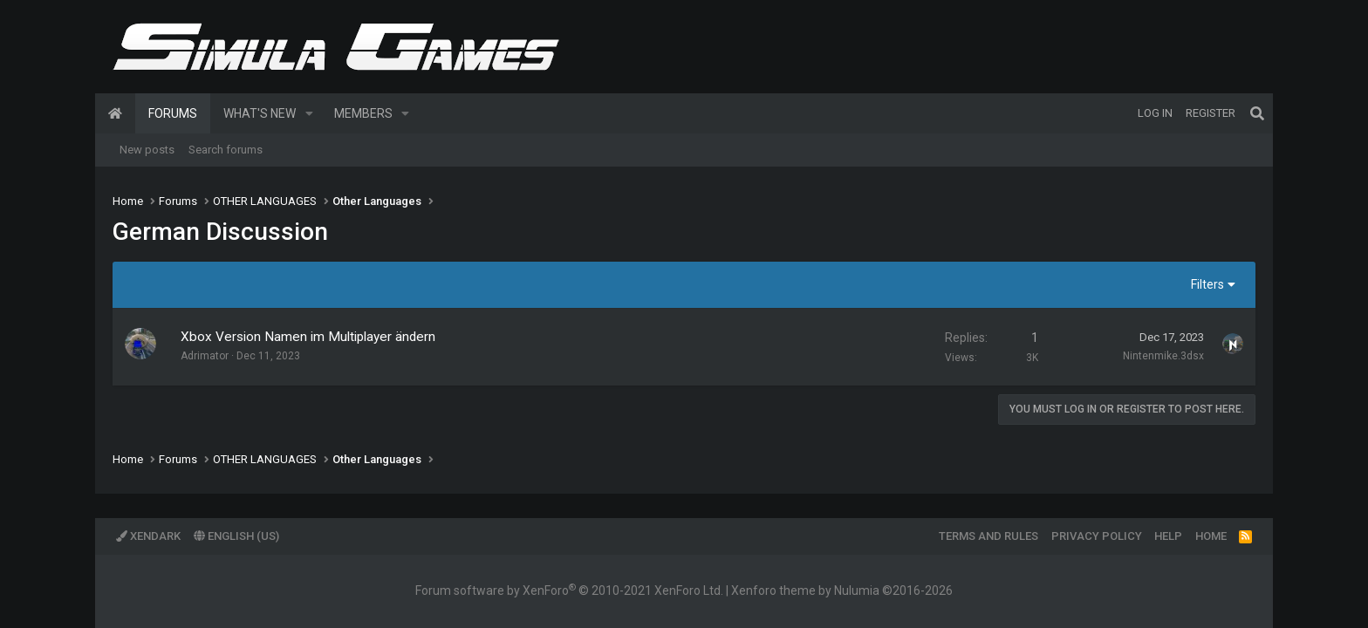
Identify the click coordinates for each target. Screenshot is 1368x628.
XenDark (148, 536)
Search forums (225, 149)
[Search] (1257, 113)
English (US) (236, 536)
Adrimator (205, 356)
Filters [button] (1207, 284)
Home (115, 113)
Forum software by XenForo (569, 590)
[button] (309, 113)
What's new (259, 113)
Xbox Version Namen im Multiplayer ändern (308, 337)
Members (363, 113)
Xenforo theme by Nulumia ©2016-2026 (842, 590)
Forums (172, 113)
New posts (147, 149)
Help (1168, 536)
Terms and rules (988, 536)
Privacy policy (1096, 536)
